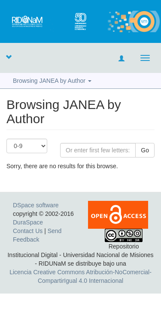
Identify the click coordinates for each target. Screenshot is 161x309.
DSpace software (36, 205)
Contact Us (28, 230)
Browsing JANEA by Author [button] (52, 80)
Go (145, 150)
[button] (8, 57)
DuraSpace (28, 222)
